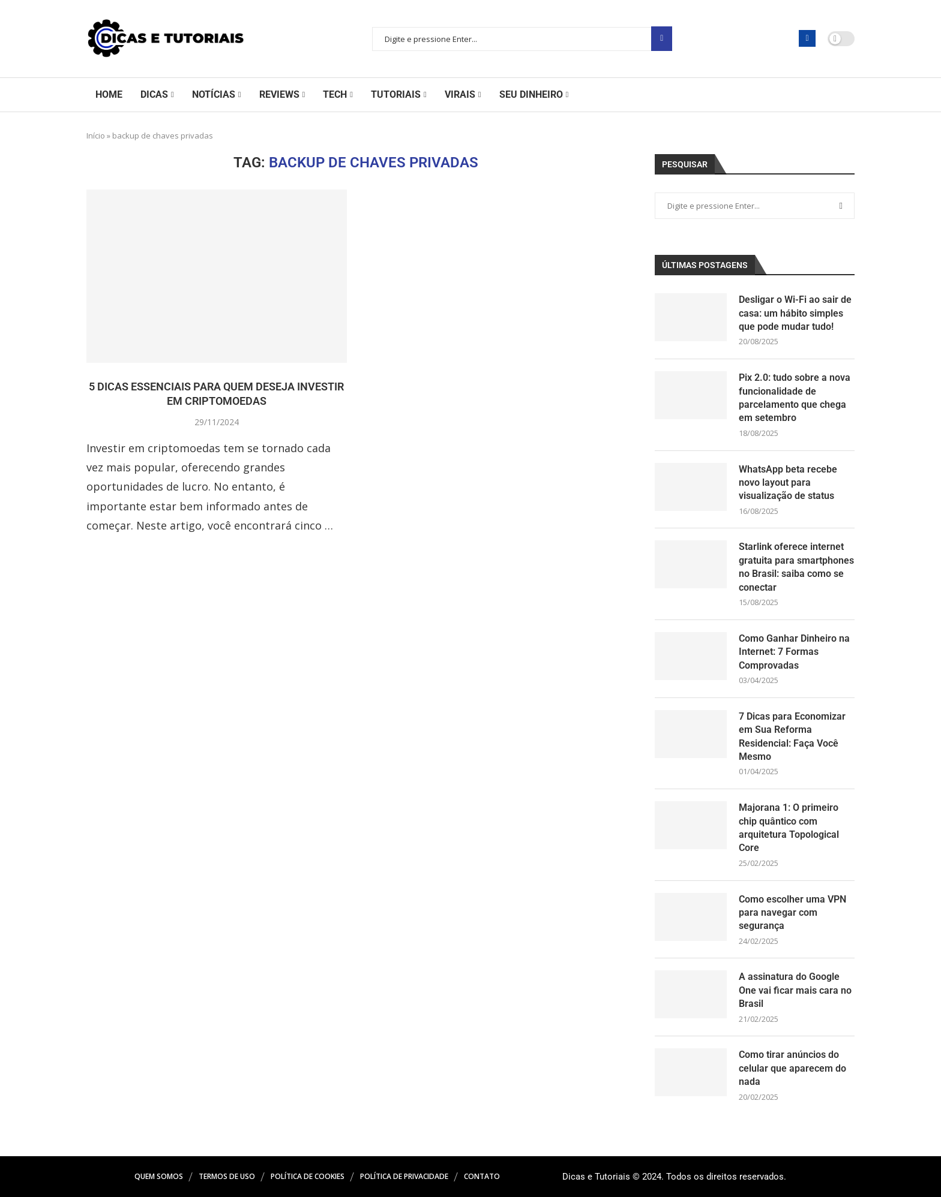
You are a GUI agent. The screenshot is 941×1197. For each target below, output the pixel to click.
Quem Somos (158, 1176)
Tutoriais (396, 94)
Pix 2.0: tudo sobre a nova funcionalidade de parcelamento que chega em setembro (794, 397)
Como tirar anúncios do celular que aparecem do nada (792, 1068)
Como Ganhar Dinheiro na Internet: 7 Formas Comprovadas (794, 652)
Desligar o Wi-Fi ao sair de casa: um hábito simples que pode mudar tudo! (795, 313)
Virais (460, 94)
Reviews (279, 94)
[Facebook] (807, 38)
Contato (482, 1176)
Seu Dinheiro (531, 94)
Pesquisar (661, 38)
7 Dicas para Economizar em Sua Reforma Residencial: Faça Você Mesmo (792, 736)
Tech (335, 94)
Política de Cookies (307, 1176)
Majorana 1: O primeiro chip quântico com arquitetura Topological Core (789, 827)
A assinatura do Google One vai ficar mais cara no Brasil (795, 990)
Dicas (154, 94)
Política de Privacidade (404, 1176)
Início (95, 135)
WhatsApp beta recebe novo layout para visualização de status (788, 483)
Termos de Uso (227, 1176)
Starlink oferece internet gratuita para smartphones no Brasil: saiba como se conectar (796, 567)
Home (108, 94)
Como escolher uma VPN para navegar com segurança (792, 913)
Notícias (213, 94)
